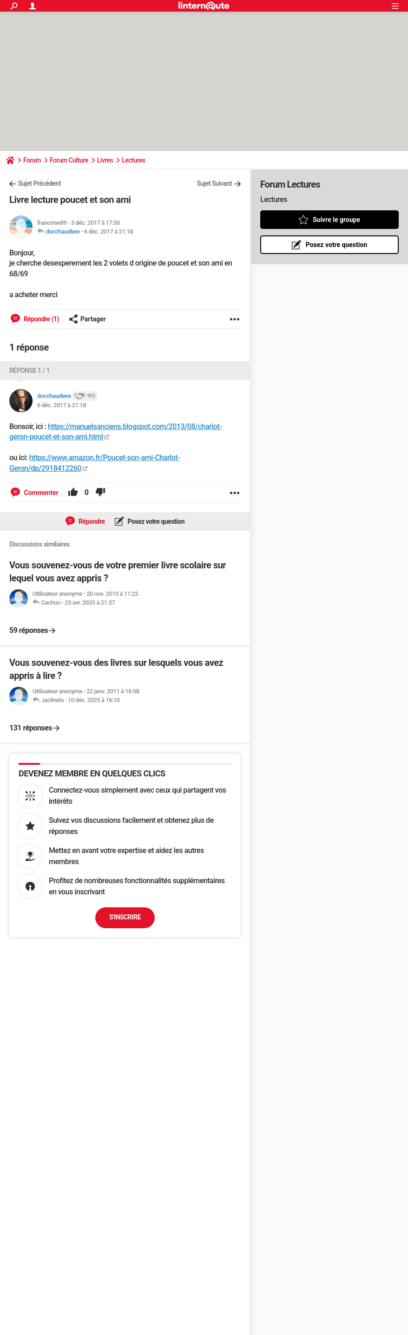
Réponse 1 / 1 (29, 370)
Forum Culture (69, 160)
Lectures (133, 160)
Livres (105, 160)
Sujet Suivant (214, 183)
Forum (32, 160)
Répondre (91, 521)
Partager (87, 319)
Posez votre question (155, 521)
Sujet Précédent (39, 183)
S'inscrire (125, 917)
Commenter (40, 492)
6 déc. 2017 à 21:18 (108, 231)
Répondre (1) (40, 319)
